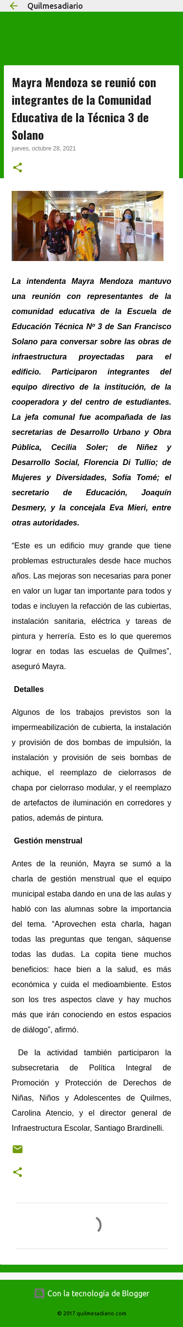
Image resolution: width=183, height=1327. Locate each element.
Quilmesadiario (55, 5)
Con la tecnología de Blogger (91, 1293)
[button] (17, 168)
